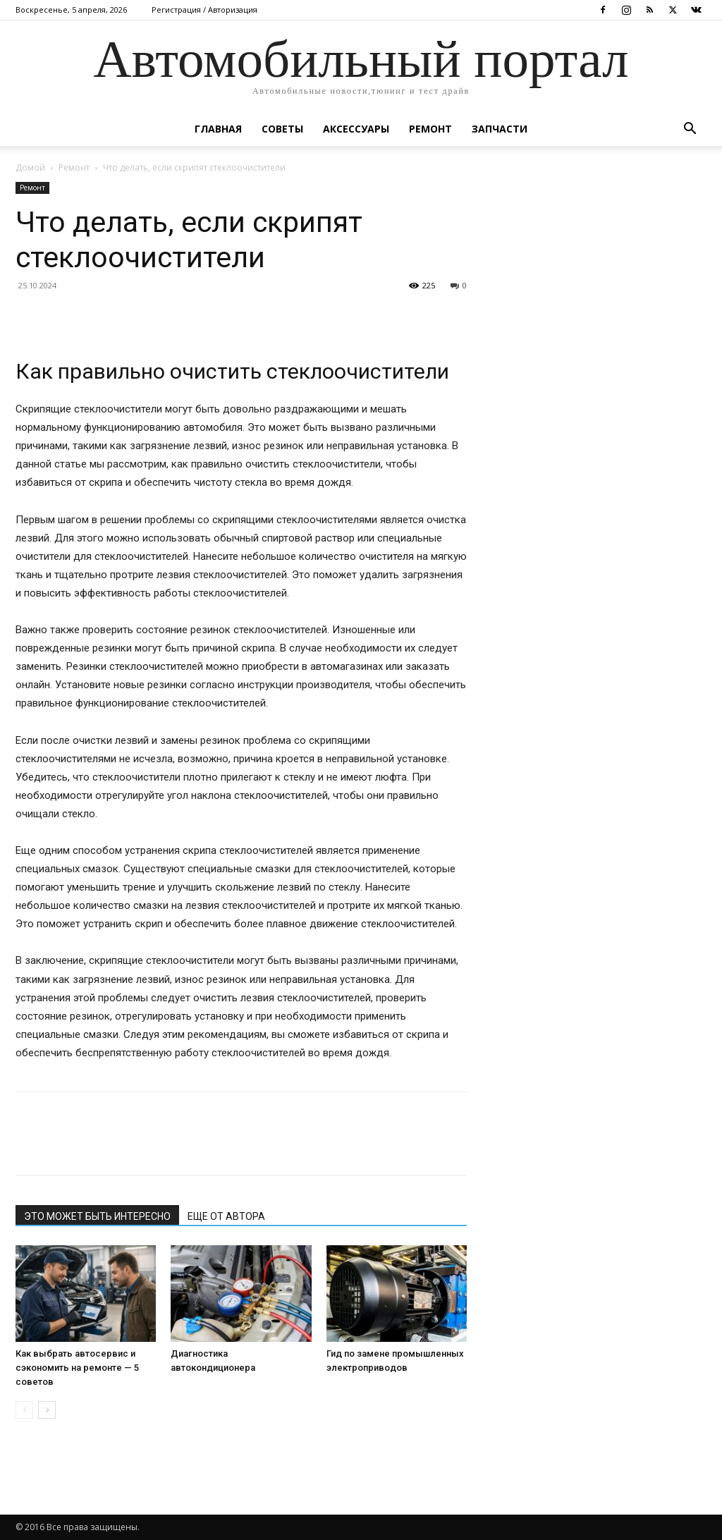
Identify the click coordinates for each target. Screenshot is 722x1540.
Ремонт (430, 128)
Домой (30, 167)
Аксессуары (356, 128)
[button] (689, 130)
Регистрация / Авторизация (204, 9)
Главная (218, 128)
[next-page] (47, 1410)
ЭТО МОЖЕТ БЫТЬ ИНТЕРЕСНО (97, 1216)
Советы (282, 128)
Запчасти (499, 128)
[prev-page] (24, 1410)
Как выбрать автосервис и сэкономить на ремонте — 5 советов (77, 1367)
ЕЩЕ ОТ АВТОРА (226, 1216)
